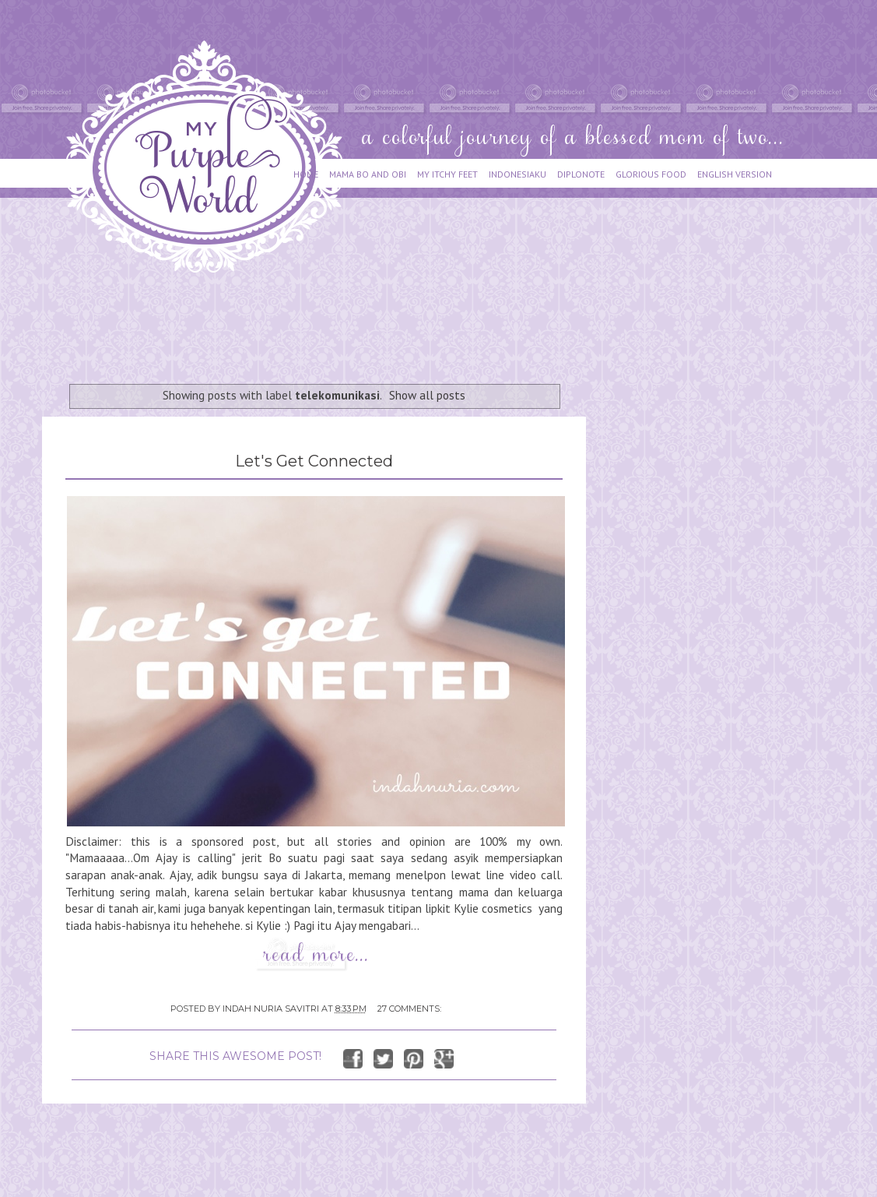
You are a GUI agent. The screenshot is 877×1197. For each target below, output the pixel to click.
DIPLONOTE (581, 174)
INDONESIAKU (517, 174)
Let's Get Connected (314, 461)
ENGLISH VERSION (734, 174)
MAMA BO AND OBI (367, 174)
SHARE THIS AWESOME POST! (235, 1056)
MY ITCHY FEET (447, 174)
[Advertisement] (325, 321)
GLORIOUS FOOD (651, 174)
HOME (305, 174)
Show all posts (427, 395)
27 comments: (409, 1008)
